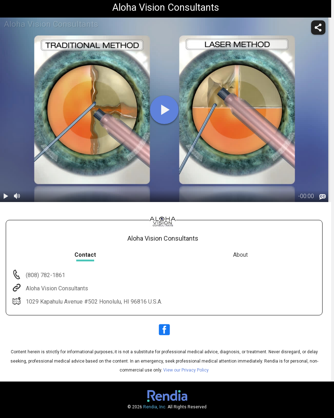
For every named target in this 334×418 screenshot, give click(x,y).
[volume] (17, 196)
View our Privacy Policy (186, 370)
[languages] (322, 196)
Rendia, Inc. (154, 406)
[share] (318, 27)
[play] (164, 109)
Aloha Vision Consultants (56, 288)
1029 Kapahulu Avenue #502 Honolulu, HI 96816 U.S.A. (93, 301)
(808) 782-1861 (44, 275)
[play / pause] (5, 196)
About (240, 254)
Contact (85, 254)
